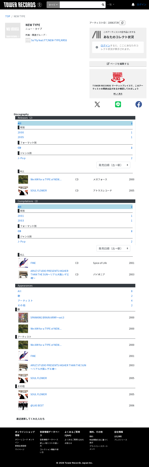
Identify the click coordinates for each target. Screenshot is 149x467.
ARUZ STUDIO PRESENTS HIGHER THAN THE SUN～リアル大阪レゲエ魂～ (50, 274)
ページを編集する (118, 63)
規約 (91, 436)
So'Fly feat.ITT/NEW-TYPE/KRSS (49, 40)
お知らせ (68, 443)
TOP (7, 16)
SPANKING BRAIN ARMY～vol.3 (47, 317)
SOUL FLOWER (39, 190)
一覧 (109, 4)
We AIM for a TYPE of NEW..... (46, 179)
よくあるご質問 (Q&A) (74, 439)
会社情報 (118, 436)
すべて (52, 4)
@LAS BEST (37, 405)
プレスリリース (120, 439)
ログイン (141, 4)
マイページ (19, 449)
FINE (33, 263)
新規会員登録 (20, 445)
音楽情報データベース (49, 439)
